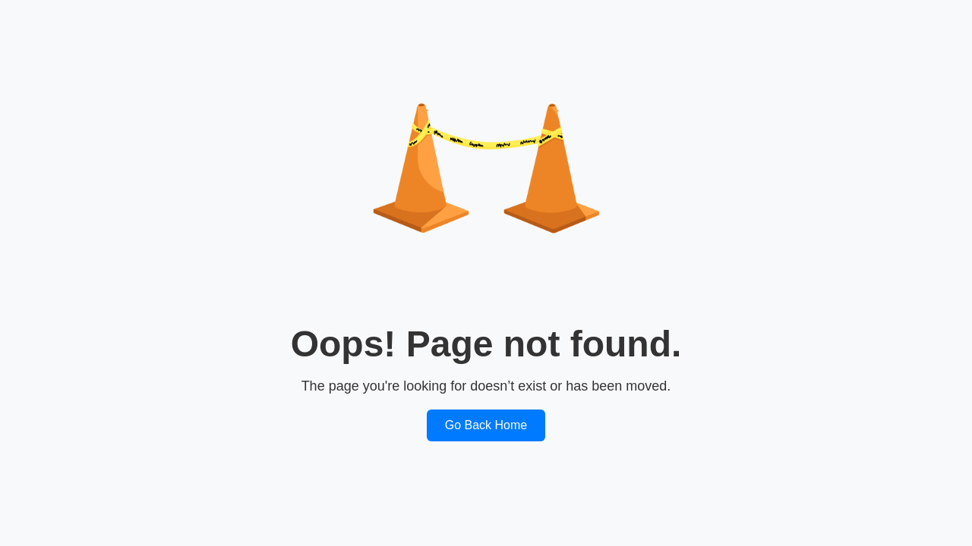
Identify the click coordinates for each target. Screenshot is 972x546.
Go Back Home (486, 425)
